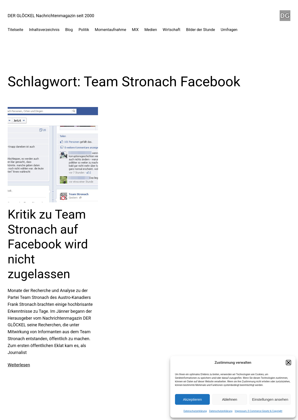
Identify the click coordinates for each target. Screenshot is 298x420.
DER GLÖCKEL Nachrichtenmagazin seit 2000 (51, 15)
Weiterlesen (19, 364)
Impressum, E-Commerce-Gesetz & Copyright (259, 411)
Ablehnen (229, 399)
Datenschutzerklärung (195, 411)
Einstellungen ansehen (270, 399)
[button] (288, 362)
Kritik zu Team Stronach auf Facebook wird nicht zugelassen (48, 244)
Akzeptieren (192, 399)
